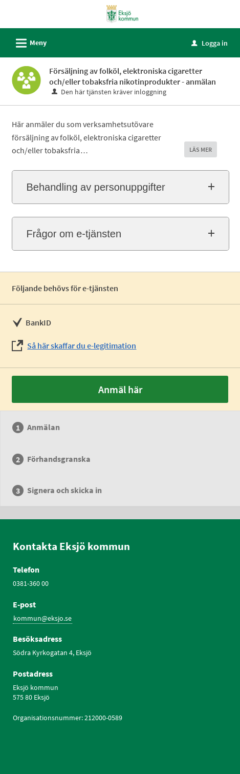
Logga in (209, 43)
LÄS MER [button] (200, 149)
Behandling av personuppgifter (95, 187)
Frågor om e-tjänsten (73, 233)
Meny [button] (28, 41)
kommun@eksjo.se (42, 618)
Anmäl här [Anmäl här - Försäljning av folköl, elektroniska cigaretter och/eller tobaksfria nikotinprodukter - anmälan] (120, 389)
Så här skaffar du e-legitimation (81, 345)
